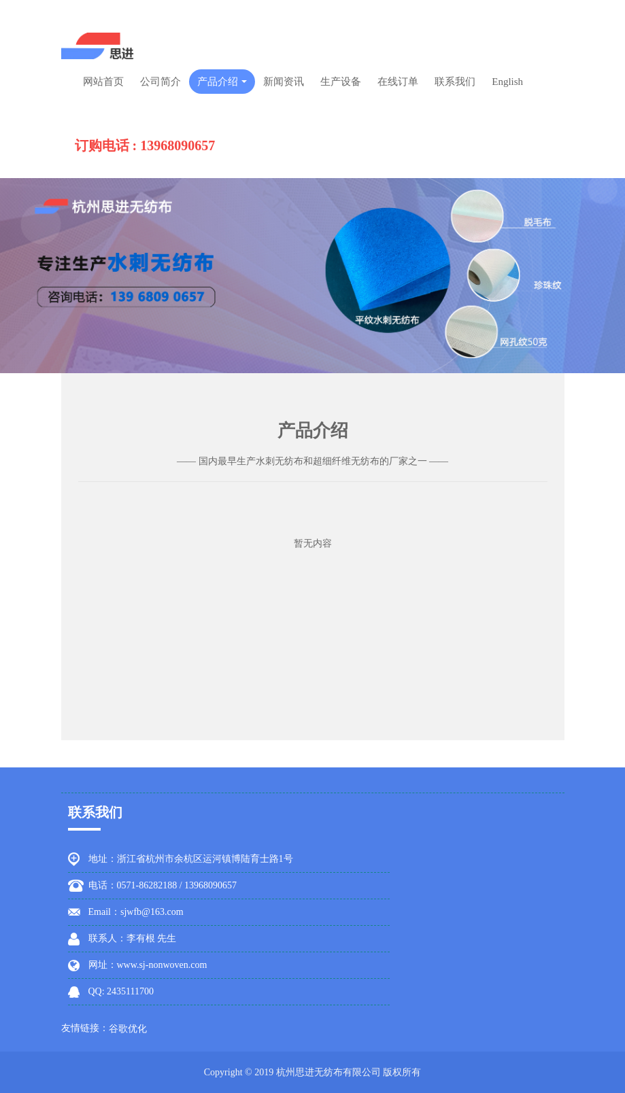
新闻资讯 (283, 81)
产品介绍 (222, 81)
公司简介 (160, 81)
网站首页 (103, 81)
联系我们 (455, 81)
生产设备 (340, 81)
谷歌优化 (128, 1029)
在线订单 (397, 81)
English (507, 81)
